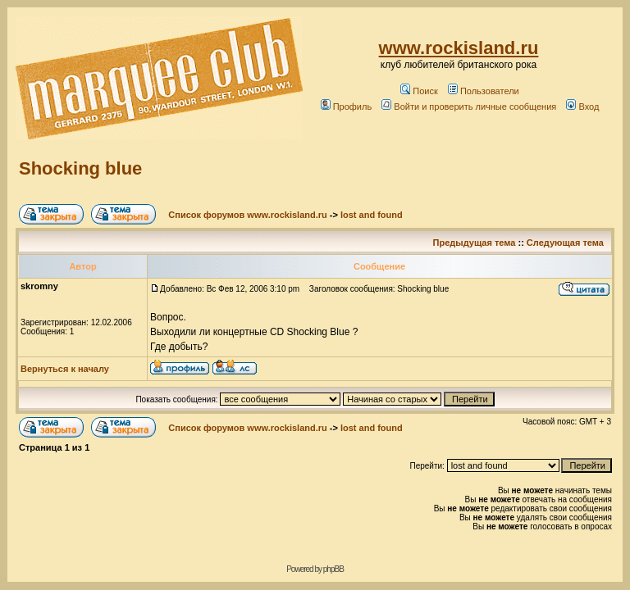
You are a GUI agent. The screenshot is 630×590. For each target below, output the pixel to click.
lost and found (371, 215)
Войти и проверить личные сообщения (468, 106)
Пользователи (483, 91)
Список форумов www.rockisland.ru (247, 215)
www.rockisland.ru (459, 48)
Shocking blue (80, 168)
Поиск (418, 91)
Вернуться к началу (65, 369)
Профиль (346, 106)
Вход (582, 106)
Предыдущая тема (474, 242)
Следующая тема (565, 242)
